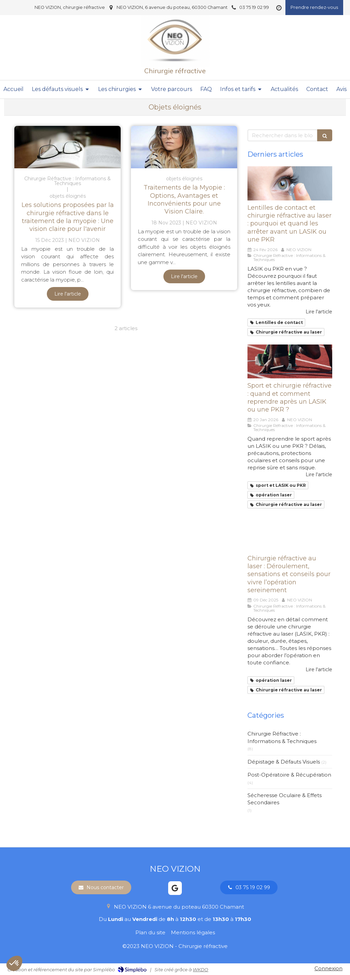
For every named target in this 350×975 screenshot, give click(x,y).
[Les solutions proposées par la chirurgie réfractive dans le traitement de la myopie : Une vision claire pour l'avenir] (67, 147)
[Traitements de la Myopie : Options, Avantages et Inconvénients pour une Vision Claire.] (184, 147)
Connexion (328, 968)
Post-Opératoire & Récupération (289, 774)
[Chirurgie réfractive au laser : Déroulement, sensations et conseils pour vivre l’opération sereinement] (289, 534)
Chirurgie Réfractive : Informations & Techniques (282, 737)
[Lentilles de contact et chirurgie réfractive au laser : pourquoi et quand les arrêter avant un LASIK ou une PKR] (289, 183)
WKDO (200, 969)
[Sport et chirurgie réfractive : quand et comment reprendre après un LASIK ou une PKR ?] (289, 361)
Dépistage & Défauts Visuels (283, 761)
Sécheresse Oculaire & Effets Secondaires (284, 799)
